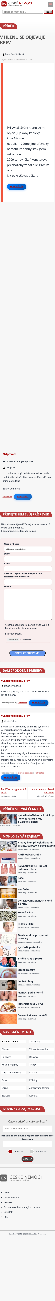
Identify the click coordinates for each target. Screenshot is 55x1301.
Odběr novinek (11, 1197)
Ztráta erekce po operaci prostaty (33, 937)
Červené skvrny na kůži (32, 1015)
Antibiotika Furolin (29, 854)
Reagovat (22, 497)
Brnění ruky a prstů (30, 958)
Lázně (5, 1087)
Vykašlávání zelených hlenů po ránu (35, 902)
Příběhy (33, 1080)
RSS (6, 1216)
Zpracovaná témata (39, 1087)
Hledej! (48, 12)
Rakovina (6, 1056)
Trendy (32, 1064)
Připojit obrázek (13, 633)
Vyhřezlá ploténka (29, 947)
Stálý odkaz (7, 496)
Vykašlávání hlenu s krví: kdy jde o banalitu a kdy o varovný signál (36, 819)
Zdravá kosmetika (38, 1049)
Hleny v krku (26, 923)
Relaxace (33, 1056)
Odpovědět (16, 187)
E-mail (7, 563)
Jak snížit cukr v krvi (30, 1004)
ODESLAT (27, 1159)
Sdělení (7, 586)
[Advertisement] (27, 90)
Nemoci (6, 1049)
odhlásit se (40, 1151)
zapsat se (18, 1151)
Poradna (33, 1072)
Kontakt (33, 1095)
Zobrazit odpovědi (25, 773)
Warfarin (23, 889)
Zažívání (6, 1095)
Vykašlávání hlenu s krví (16, 680)
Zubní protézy (26, 969)
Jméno (7, 553)
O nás (7, 1192)
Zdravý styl (34, 1041)
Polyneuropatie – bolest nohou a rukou (32, 867)
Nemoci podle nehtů (30, 992)
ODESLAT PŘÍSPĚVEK (27, 653)
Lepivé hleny (25, 981)
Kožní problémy (10, 1064)
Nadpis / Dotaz (11, 543)
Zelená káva (25, 912)
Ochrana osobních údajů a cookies (22, 1207)
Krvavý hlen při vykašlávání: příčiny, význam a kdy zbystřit (36, 844)
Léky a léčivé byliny (12, 1072)
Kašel (21, 878)
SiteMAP (8, 1211)
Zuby (4, 1080)
